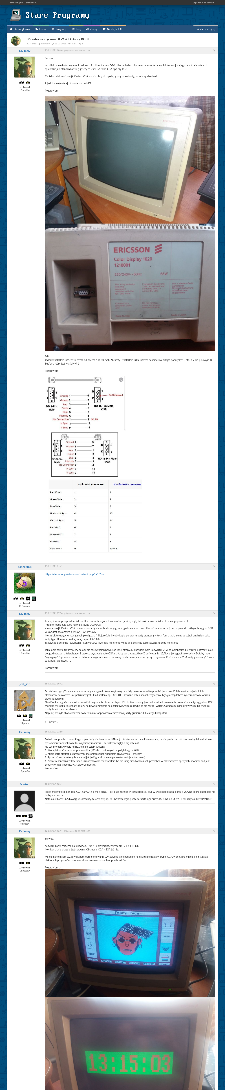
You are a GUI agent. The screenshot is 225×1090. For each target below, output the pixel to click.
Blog (76, 29)
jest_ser (25, 684)
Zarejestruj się (16, 2)
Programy (59, 29)
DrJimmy (24, 50)
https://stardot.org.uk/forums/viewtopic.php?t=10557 (74, 574)
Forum (41, 29)
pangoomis (25, 566)
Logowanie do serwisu (203, 2)
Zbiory (91, 29)
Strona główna (20, 29)
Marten (24, 784)
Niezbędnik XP (113, 29)
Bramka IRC (31, 2)
